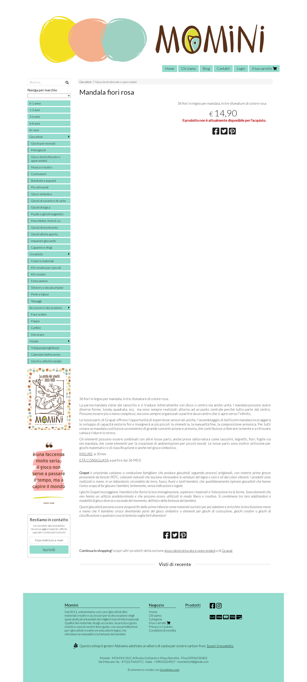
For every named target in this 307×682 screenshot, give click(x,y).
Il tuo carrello (264, 68)
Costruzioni (38, 174)
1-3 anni (34, 110)
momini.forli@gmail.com (193, 661)
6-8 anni (34, 123)
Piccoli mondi (39, 187)
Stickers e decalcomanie (47, 287)
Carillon (36, 327)
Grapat (227, 550)
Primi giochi (38, 150)
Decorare (37, 334)
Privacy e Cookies (161, 626)
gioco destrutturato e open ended (189, 550)
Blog (206, 68)
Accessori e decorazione (45, 308)
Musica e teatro (41, 167)
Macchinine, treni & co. (46, 220)
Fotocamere (39, 281)
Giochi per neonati (43, 143)
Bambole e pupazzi (43, 180)
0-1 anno (35, 103)
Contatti (223, 68)
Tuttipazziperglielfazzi (45, 348)
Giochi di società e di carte (48, 200)
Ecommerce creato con (153, 669)
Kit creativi (38, 274)
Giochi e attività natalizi (46, 361)
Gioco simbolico (41, 194)
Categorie (155, 619)
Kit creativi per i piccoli (46, 267)
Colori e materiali (42, 261)
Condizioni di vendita (162, 630)
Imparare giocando (43, 241)
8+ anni (34, 130)
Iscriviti (49, 549)
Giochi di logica (40, 207)
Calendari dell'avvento (45, 354)
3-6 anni (34, 116)
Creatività (36, 254)
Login (241, 68)
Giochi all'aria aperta (44, 234)
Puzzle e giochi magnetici (47, 214)
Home (169, 68)
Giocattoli (85, 82)
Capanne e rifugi (41, 247)
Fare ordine (39, 314)
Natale (34, 341)
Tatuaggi (36, 301)
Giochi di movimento (44, 227)
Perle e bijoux (40, 294)
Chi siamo (188, 68)
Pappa (35, 321)
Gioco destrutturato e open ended (115, 82)
